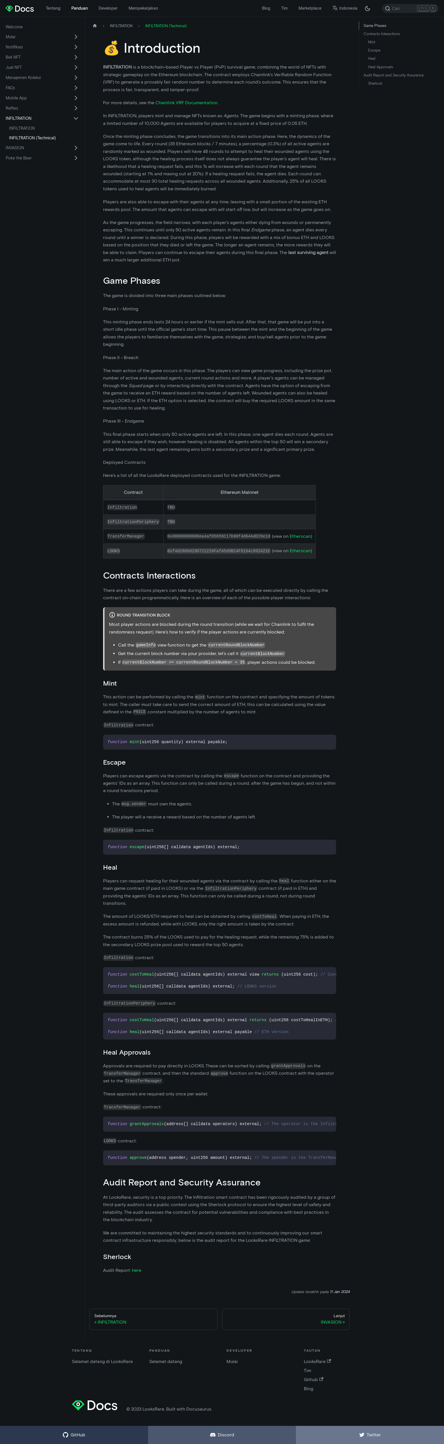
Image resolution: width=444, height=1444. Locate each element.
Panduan (79, 8)
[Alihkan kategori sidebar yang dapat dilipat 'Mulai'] (76, 36)
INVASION (15, 147)
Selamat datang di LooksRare (102, 1361)
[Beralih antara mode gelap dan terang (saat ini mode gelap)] (367, 8)
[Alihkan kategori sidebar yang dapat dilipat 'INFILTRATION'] (76, 118)
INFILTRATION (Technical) (32, 137)
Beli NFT (13, 57)
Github (313, 1379)
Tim (284, 8)
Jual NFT (14, 67)
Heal (371, 58)
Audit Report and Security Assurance (394, 75)
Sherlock (375, 83)
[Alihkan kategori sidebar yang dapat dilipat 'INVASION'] (76, 147)
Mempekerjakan (143, 8)
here (136, 1270)
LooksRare (317, 1361)
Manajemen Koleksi (23, 77)
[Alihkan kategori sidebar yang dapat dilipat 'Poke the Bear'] (76, 158)
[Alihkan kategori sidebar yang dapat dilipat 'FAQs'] (76, 87)
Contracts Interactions (382, 34)
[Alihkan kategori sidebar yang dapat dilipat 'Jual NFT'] (76, 67)
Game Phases (375, 26)
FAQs (10, 87)
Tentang (53, 8)
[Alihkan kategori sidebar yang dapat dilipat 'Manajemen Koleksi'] (76, 77)
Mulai (10, 36)
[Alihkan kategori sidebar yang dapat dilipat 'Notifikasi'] (76, 47)
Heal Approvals (380, 67)
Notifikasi (14, 47)
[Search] (410, 8)
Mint (371, 42)
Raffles (12, 108)
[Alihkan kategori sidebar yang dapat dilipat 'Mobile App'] (76, 98)
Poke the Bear (19, 158)
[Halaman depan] (94, 26)
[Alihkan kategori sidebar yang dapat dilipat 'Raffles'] (76, 108)
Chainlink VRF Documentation (186, 102)
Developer (108, 8)
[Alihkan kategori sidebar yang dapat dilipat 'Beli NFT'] (76, 57)
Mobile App (16, 98)
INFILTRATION (18, 118)
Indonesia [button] (344, 8)
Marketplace (309, 8)
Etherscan (300, 536)
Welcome (14, 26)
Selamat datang (165, 1361)
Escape (374, 50)
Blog (266, 8)
